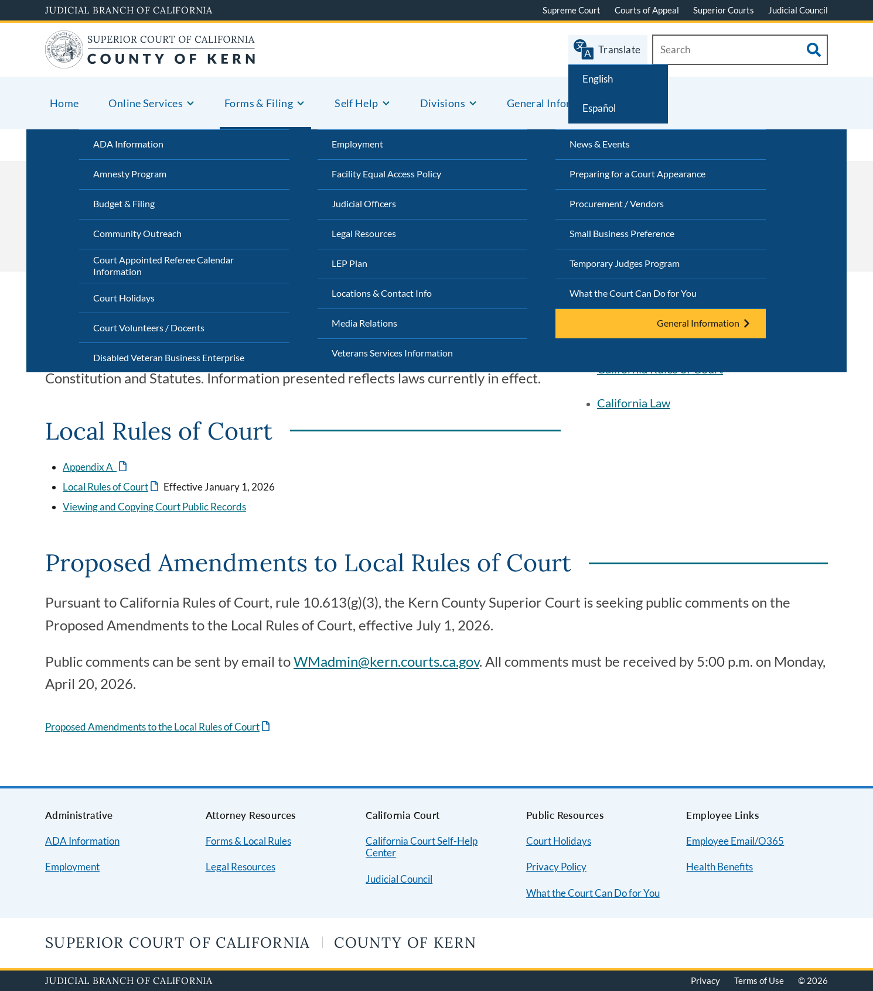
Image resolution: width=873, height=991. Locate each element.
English (597, 79)
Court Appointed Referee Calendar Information (163, 265)
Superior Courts (723, 10)
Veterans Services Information (392, 352)
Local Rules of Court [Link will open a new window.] (105, 487)
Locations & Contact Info (382, 293)
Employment (357, 143)
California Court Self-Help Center (422, 847)
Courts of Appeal (647, 10)
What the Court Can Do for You (633, 293)
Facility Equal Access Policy (386, 173)
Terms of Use (759, 980)
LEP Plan (349, 263)
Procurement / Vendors (617, 203)
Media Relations (364, 322)
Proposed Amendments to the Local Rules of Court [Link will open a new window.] (152, 727)
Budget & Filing (124, 203)
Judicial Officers (364, 203)
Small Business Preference (622, 233)
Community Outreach (137, 233)
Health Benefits (719, 866)
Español (599, 108)
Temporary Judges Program (625, 263)
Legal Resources (364, 233)
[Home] (150, 61)
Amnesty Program (129, 173)
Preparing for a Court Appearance (637, 173)
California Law (633, 403)
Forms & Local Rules (248, 841)
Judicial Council (798, 10)
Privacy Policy (556, 866)
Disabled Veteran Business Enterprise (168, 357)
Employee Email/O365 (735, 841)
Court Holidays (124, 297)
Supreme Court (572, 10)
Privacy (705, 980)
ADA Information (128, 143)
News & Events (600, 143)
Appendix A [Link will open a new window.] (90, 467)
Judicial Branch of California (129, 10)
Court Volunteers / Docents (148, 327)
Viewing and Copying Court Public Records (154, 506)
